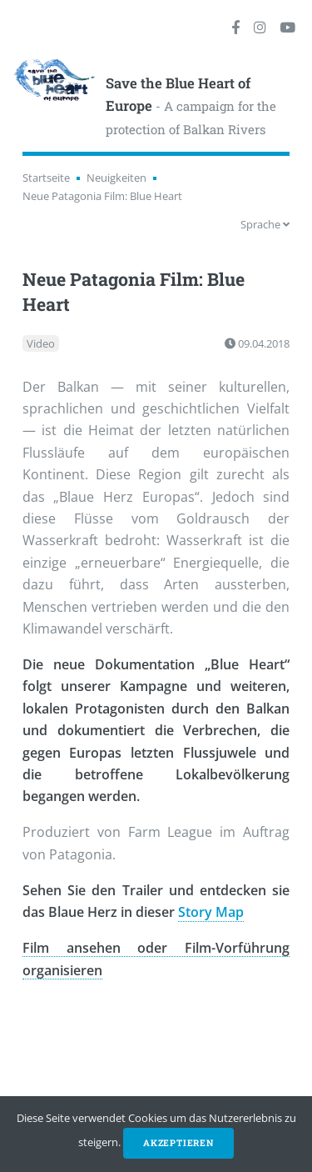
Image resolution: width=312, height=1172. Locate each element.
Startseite (46, 177)
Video (41, 343)
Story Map (211, 912)
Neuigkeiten (116, 177)
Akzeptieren (178, 1143)
